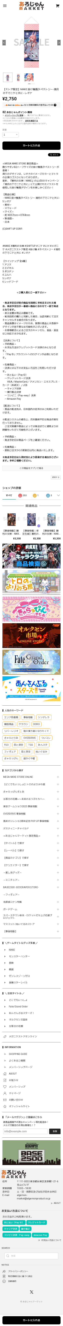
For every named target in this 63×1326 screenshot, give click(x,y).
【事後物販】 (10, 931)
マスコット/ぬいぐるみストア (19, 924)
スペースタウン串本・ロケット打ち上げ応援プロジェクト (27, 916)
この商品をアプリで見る (31, 468)
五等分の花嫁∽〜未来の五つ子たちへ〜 (25, 799)
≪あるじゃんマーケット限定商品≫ (22, 835)
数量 (4, 130)
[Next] (59, 42)
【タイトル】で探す (13, 843)
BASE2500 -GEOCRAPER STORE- (21, 887)
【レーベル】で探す (13, 850)
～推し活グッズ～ (12, 872)
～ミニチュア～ (11, 880)
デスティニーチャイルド (16, 828)
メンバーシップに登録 (14, 115)
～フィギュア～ (11, 894)
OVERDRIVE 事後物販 (14, 813)
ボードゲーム (10, 909)
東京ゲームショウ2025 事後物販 (21, 806)
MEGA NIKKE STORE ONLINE (18, 777)
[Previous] (4, 42)
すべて (9, 495)
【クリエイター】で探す (16, 865)
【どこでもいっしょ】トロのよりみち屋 (25, 784)
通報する (55, 477)
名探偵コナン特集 (12, 902)
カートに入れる (31, 145)
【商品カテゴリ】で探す (16, 858)
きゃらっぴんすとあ (13, 791)
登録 (55, 1131)
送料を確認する (31, 121)
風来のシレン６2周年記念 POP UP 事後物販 (26, 821)
